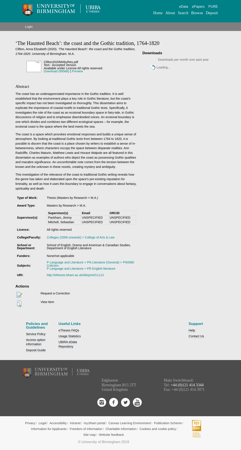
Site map (89, 434)
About (170, 13)
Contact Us (196, 336)
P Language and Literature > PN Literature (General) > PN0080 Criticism (90, 264)
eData (183, 6)
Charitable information (121, 429)
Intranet (75, 423)
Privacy (30, 423)
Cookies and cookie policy (158, 429)
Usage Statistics (69, 336)
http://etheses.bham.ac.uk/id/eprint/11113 (75, 275)
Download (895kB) (56, 71)
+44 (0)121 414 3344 (187, 385)
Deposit (212, 13)
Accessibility (58, 423)
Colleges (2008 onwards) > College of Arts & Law (81, 237)
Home (158, 13)
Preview (77, 71)
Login (29, 26)
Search (183, 13)
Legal (42, 423)
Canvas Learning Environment (129, 423)
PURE (213, 6)
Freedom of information (86, 429)
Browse (197, 13)
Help (192, 330)
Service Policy (36, 334)
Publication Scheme (168, 423)
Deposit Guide (36, 350)
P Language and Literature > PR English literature (81, 268)
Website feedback (111, 434)
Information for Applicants (49, 429)
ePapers (198, 6)
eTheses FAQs (68, 330)
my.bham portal (94, 423)
